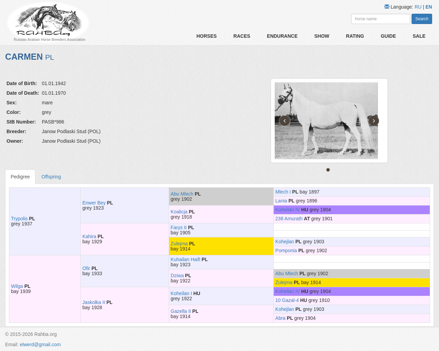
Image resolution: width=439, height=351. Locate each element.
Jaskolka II (93, 302)
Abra (280, 318)
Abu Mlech (182, 194)
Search (421, 18)
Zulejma (179, 243)
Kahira (89, 236)
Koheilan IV (287, 209)
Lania (281, 200)
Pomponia (286, 250)
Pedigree (20, 176)
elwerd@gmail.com (40, 344)
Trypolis (19, 218)
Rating (355, 36)
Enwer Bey (94, 203)
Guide (388, 36)
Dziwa (177, 275)
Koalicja (179, 211)
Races (242, 36)
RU (419, 7)
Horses (207, 36)
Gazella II (181, 311)
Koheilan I (181, 293)
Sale (419, 36)
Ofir (86, 268)
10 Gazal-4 (287, 300)
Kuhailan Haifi (185, 259)
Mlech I (283, 192)
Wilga (17, 286)
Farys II (179, 227)
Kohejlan (284, 241)
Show (321, 36)
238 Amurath (288, 218)
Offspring (51, 176)
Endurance (282, 36)
